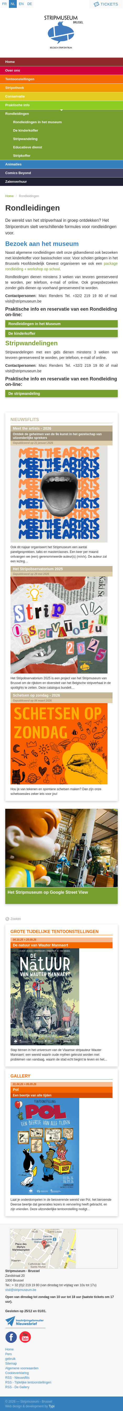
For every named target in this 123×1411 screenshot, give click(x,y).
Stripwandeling (25, 139)
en (21, 4)
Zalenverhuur (16, 182)
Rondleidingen (17, 114)
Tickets (105, 4)
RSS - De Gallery (17, 1387)
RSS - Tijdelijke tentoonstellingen (28, 1382)
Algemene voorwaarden (22, 1368)
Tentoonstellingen (19, 79)
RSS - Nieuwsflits (17, 1378)
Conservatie (15, 96)
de (29, 4)
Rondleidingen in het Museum (34, 324)
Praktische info (17, 105)
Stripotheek (14, 88)
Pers (8, 1354)
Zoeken (15, 919)
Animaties (13, 164)
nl (13, 4)
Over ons (12, 70)
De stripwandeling (24, 393)
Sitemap (11, 1363)
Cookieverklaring (17, 1373)
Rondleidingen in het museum (37, 122)
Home (10, 62)
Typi (52, 1406)
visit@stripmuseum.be (20, 1290)
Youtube (25, 1337)
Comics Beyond (18, 173)
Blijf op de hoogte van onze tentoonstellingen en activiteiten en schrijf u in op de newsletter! (25, 1322)
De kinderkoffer (25, 130)
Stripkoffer (21, 156)
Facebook (11, 1337)
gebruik (10, 1359)
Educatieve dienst (27, 147)
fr (4, 4)
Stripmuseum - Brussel (61, 27)
